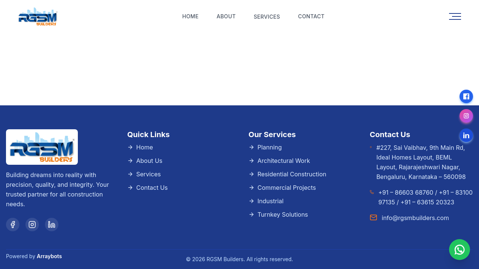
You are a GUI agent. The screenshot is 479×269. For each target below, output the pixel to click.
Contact (311, 16)
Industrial (266, 201)
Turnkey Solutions (278, 214)
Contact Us (147, 187)
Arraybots (49, 256)
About (226, 16)
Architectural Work (279, 160)
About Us (144, 160)
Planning (265, 147)
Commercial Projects (282, 187)
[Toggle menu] (455, 16)
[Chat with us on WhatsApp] (459, 249)
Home (190, 16)
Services (144, 174)
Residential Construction (287, 174)
